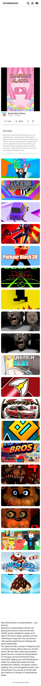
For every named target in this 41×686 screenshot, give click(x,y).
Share (19, 121)
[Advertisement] (20, 29)
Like (7, 121)
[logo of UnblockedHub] (10, 3)
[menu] (32, 3)
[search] (28, 3)
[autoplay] (37, 3)
